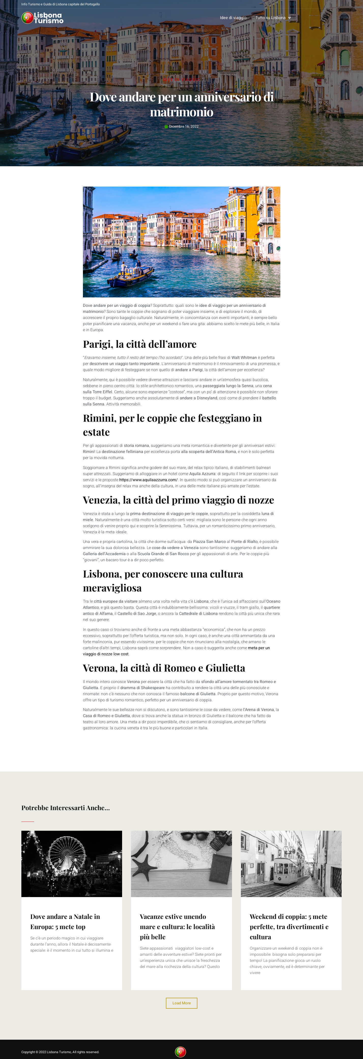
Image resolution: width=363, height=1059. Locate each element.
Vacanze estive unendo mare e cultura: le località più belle (177, 926)
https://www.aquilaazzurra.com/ (148, 480)
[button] (181, 1003)
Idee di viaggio (233, 18)
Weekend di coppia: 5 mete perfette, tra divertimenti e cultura (289, 926)
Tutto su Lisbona (273, 17)
